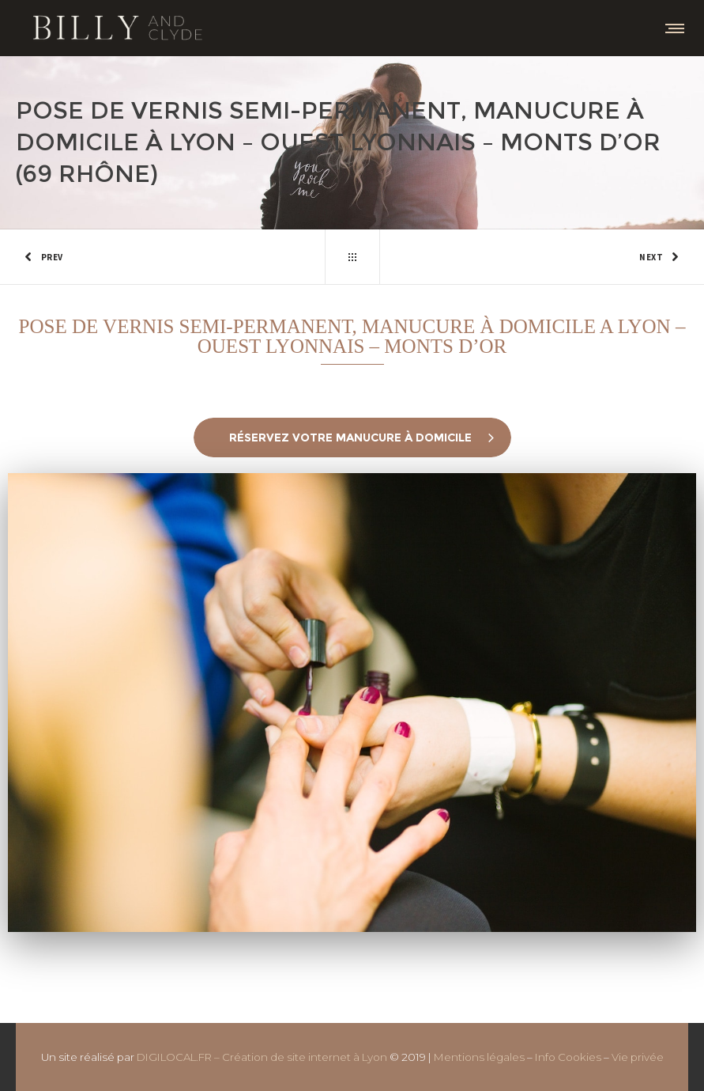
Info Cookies (568, 1057)
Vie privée (638, 1057)
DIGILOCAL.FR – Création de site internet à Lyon (262, 1057)
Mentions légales (479, 1057)
